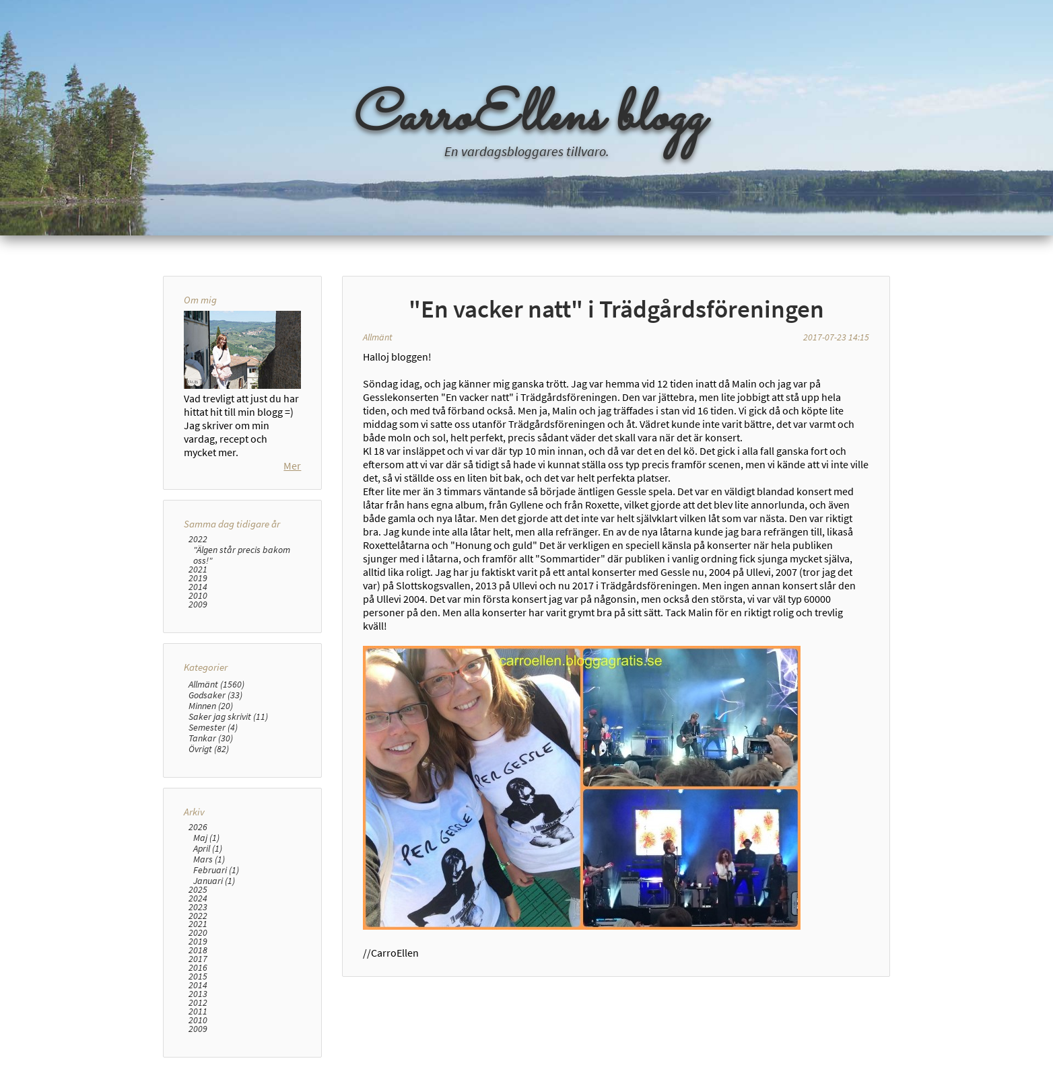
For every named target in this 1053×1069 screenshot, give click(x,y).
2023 (198, 907)
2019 (198, 578)
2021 (198, 569)
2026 (198, 827)
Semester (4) (213, 727)
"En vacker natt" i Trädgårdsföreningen (616, 308)
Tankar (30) (211, 738)
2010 (198, 595)
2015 (198, 976)
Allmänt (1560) (216, 684)
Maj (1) (206, 838)
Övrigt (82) (209, 749)
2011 (198, 1011)
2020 (198, 932)
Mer (292, 465)
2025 (198, 889)
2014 (198, 587)
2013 (198, 994)
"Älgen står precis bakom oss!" (241, 555)
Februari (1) (216, 870)
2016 (198, 967)
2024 (198, 898)
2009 (198, 604)
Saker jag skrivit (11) (228, 716)
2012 (198, 1002)
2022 (198, 539)
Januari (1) (214, 881)
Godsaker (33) (215, 695)
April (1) (207, 848)
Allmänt (378, 337)
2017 (198, 959)
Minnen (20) (211, 706)
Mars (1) (209, 859)
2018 (198, 950)
